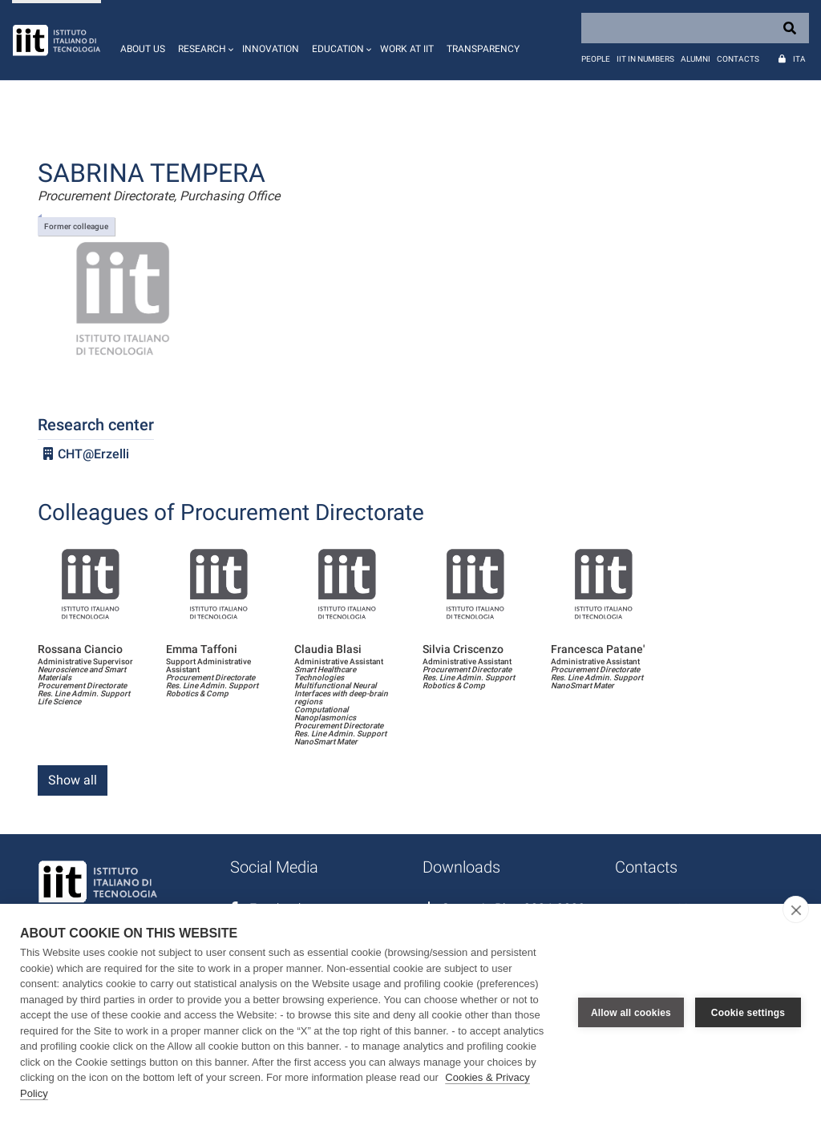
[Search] (695, 28)
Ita (799, 58)
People (595, 58)
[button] (204, 40)
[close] (796, 909)
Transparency (483, 48)
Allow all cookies (631, 1012)
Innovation (270, 48)
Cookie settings (748, 1012)
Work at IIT (407, 48)
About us (142, 48)
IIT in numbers (645, 58)
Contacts (738, 58)
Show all (72, 780)
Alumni (695, 58)
